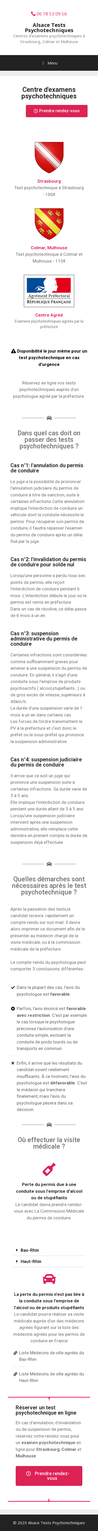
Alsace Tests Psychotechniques (49, 27)
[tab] (49, 1250)
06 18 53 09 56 (49, 14)
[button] (57, 111)
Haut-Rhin (31, 1261)
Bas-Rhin (30, 1250)
